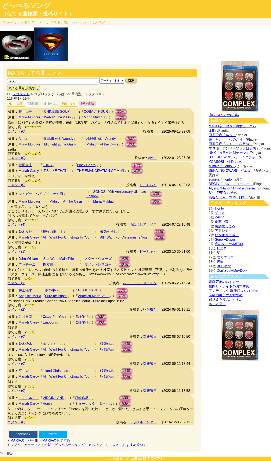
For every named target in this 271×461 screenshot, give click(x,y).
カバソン (79, 22)
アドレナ (221, 230)
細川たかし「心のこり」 (227, 139)
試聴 (121, 111)
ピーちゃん (148, 251)
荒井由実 (25, 111)
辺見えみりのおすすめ (226, 299)
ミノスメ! (98, 22)
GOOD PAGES (89, 290)
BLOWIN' (224, 266)
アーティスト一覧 (37, 445)
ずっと (220, 213)
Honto (219, 208)
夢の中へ (52, 290)
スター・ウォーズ (98, 259)
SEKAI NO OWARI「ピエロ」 (231, 170)
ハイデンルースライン (140, 283)
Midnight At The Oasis (66, 201)
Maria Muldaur (29, 117)
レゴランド (20, 94)
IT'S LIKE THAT (54, 171)
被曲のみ (50, 104)
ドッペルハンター (143, 422)
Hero (46, 403)
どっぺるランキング (69, 445)
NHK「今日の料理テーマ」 (229, 153)
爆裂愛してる (225, 226)
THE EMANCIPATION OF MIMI (100, 171)
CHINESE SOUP (57, 111)
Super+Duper (225, 239)
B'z (219, 253)
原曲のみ (68, 104)
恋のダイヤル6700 (229, 244)
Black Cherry (87, 165)
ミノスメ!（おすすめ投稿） (126, 445)
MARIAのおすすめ (56, 440)
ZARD (219, 217)
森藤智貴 (150, 336)
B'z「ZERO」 (219, 193)
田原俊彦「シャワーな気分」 (231, 144)
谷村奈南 (25, 316)
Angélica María (30, 296)
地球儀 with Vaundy (58, 138)
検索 (131, 80)
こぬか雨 (56, 194)
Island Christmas (55, 371)
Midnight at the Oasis (60, 144)
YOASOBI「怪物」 (223, 161)
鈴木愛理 (25, 231)
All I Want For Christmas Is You (66, 237)
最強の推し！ (53, 231)
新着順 (33, 104)
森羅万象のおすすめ (224, 282)
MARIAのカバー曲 (24, 440)
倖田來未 (25, 165)
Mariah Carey (29, 171)
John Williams (29, 259)
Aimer (23, 138)
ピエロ (222, 248)
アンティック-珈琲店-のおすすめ (234, 290)
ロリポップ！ (153, 458)
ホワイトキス (53, 344)
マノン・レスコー (98, 264)
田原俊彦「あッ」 (222, 135)
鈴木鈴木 (25, 344)
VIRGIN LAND (53, 398)
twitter (53, 434)
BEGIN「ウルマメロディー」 (231, 184)
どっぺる (18, 22)
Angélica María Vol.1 (93, 296)
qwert (152, 158)
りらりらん (148, 185)
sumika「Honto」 (222, 166)
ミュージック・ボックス (93, 403)
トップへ (14, 445)
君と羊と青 (225, 257)
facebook (23, 434)
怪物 (220, 261)
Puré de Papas (56, 296)
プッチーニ (27, 264)
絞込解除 (87, 104)
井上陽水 (25, 290)
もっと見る (217, 304)
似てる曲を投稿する (23, 88)
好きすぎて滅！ (227, 235)
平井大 (24, 371)
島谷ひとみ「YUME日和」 (229, 197)
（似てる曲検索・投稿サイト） (38, 13)
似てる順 (16, 104)
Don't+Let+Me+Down (233, 270)
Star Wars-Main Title (58, 259)
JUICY (48, 165)
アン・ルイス (29, 398)
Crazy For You (53, 316)
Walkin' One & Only (58, 117)
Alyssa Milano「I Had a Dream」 (234, 188)
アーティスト (53, 22)
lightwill (130, 458)
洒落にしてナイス (143, 224)
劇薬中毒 (221, 222)
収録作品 (81, 316)
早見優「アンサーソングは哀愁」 (234, 148)
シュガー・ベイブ (32, 194)
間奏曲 (48, 264)
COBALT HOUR (96, 111)
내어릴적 (150, 309)
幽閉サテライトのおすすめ (229, 286)
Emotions (50, 322)
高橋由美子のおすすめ (226, 295)
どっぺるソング (26, 5)
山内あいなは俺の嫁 (224, 115)
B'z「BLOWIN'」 (221, 157)
